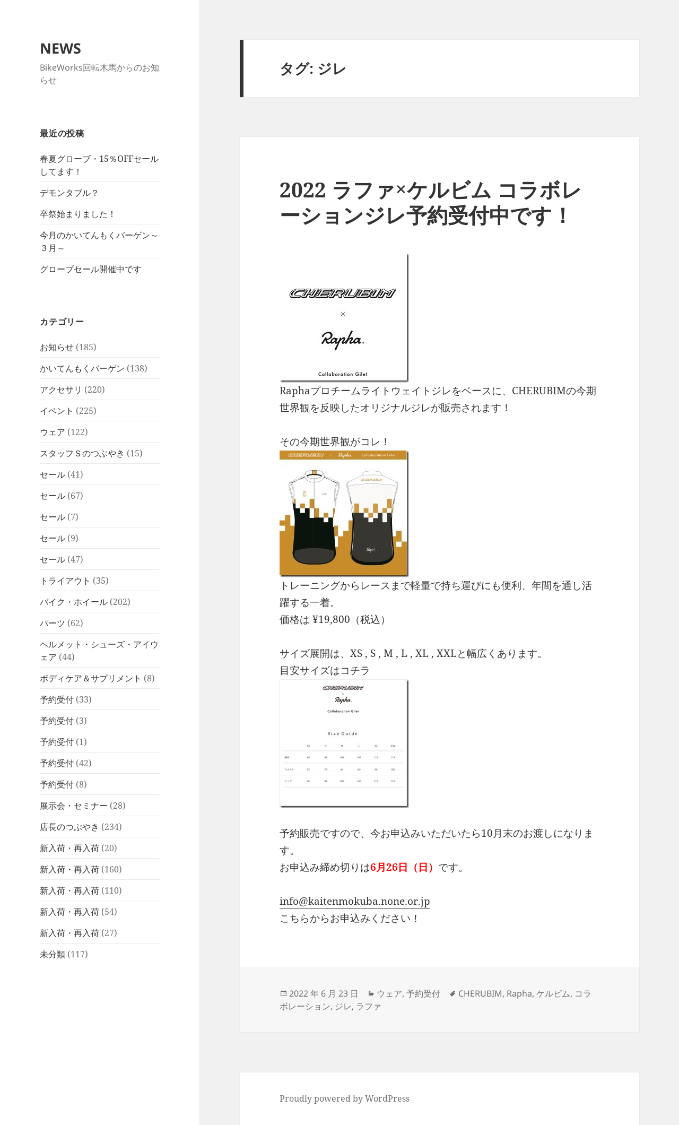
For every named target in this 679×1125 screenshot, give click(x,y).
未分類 (52, 954)
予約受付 (57, 699)
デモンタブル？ (69, 192)
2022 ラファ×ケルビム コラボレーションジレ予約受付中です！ (431, 202)
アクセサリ (61, 389)
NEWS (60, 48)
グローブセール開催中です (91, 269)
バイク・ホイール (74, 602)
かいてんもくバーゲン (82, 368)
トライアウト (65, 580)
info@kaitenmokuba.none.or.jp (355, 901)
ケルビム (553, 993)
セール (52, 474)
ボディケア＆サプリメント (91, 678)
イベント (57, 411)
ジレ (343, 1006)
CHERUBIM (480, 993)
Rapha (519, 993)
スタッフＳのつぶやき (82, 453)
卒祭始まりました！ (78, 214)
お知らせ (57, 347)
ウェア (52, 432)
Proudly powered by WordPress (345, 1098)
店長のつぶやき (69, 827)
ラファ (368, 1006)
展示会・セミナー (74, 805)
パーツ (52, 623)
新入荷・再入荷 (69, 848)
